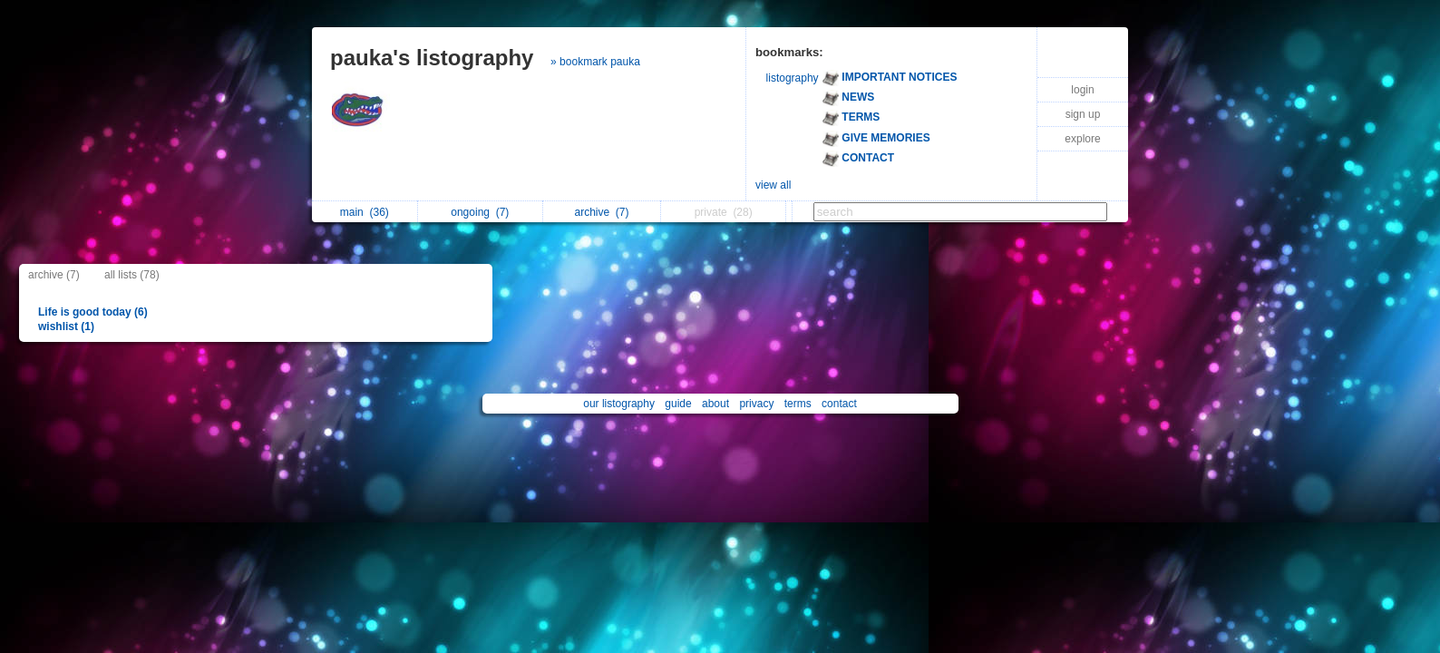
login (1082, 89)
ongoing (480, 212)
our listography (619, 403)
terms (798, 403)
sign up (1083, 114)
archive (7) (54, 274)
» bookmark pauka (595, 61)
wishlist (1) (66, 326)
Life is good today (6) (93, 312)
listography (792, 78)
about (715, 403)
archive (602, 212)
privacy (756, 403)
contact (839, 403)
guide (678, 403)
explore (1082, 138)
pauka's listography (431, 57)
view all (773, 185)
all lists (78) (132, 274)
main (364, 212)
